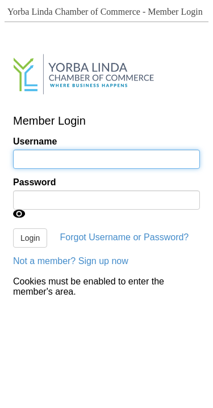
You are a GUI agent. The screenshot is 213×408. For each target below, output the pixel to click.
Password (34, 182)
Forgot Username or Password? (124, 237)
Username (35, 141)
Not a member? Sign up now (70, 261)
